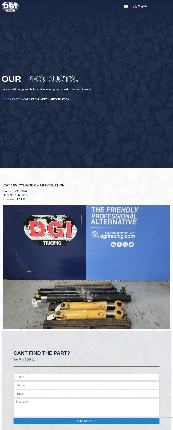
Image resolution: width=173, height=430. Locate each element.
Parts (16, 99)
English (140, 7)
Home (5, 99)
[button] (126, 6)
